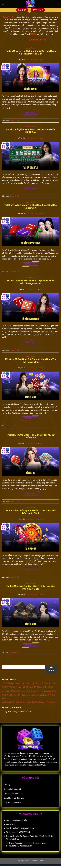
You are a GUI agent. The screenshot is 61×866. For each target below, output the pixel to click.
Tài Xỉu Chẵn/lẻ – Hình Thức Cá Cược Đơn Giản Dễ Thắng (30, 131)
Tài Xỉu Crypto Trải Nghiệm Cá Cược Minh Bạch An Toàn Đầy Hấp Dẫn (30, 52)
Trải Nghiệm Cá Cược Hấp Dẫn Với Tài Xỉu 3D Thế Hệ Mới (31, 436)
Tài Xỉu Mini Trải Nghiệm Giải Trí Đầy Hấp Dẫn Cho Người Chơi (30, 587)
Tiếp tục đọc (30, 113)
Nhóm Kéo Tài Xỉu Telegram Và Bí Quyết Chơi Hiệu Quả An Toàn (29, 691)
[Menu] (3, 4)
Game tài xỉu (30, 48)
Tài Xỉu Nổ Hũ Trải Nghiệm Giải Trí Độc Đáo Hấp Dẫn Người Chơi (30, 512)
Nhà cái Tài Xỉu (37, 39)
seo (41, 60)
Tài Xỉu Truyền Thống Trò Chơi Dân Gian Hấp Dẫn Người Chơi (30, 206)
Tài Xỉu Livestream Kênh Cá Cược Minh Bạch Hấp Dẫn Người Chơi (30, 282)
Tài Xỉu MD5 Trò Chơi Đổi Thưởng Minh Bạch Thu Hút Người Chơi (30, 360)
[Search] (58, 4)
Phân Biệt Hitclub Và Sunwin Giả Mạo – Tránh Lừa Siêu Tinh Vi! (28, 683)
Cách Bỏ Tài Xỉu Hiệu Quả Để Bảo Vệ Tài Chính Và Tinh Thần (27, 687)
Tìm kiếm (5, 663)
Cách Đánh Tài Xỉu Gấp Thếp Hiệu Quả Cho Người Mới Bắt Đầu (29, 702)
